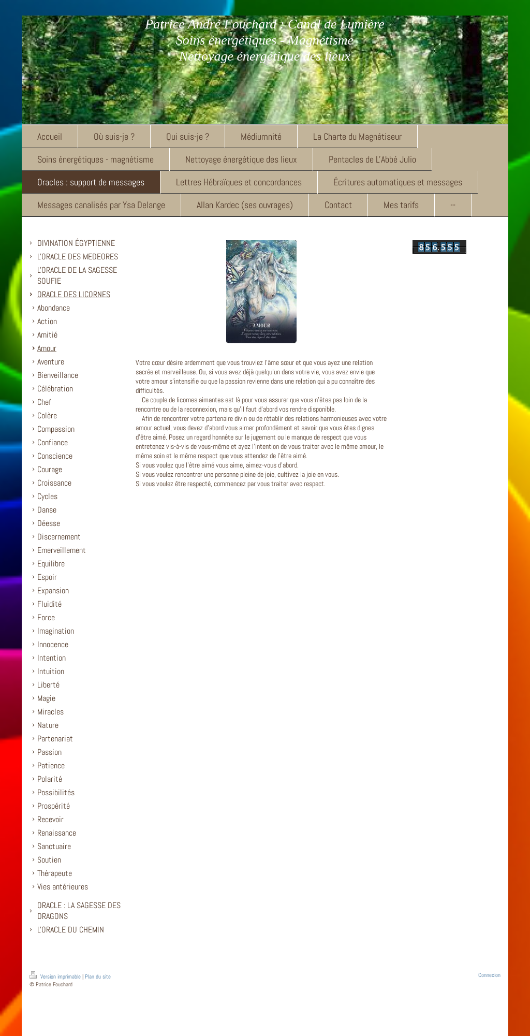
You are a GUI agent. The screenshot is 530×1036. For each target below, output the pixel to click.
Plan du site (98, 976)
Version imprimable (56, 976)
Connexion (489, 975)
